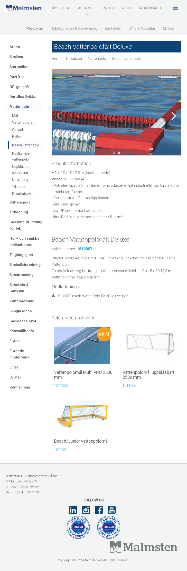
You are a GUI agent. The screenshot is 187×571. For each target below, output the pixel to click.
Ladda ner (85, 8)
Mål (15, 115)
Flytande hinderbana (19, 354)
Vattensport (19, 202)
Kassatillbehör (21, 331)
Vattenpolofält (23, 122)
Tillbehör (19, 187)
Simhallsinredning (25, 265)
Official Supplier (142, 28)
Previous (58, 116)
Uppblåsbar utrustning (21, 169)
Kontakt (107, 8)
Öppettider (60, 8)
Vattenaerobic (21, 301)
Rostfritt (16, 77)
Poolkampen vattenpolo (22, 156)
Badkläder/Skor (23, 321)
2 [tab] (119, 153)
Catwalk (18, 130)
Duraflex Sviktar (23, 96)
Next (173, 116)
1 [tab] (114, 153)
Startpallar (18, 67)
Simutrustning (21, 275)
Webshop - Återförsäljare (143, 8)
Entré (14, 367)
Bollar (16, 137)
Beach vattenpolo (25, 145)
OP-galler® (19, 87)
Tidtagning (18, 212)
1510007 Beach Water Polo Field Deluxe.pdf (90, 296)
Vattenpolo (97, 58)
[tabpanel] (116, 112)
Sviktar (15, 377)
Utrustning (20, 180)
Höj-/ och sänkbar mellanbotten (25, 241)
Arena (14, 47)
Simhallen (113, 28)
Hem (55, 58)
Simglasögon (20, 311)
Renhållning (19, 387)
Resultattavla (22, 194)
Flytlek (14, 341)
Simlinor (16, 57)
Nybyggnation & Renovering (73, 28)
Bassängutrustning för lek (25, 225)
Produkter (34, 28)
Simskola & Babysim (18, 288)
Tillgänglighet (21, 255)
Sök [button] (168, 28)
